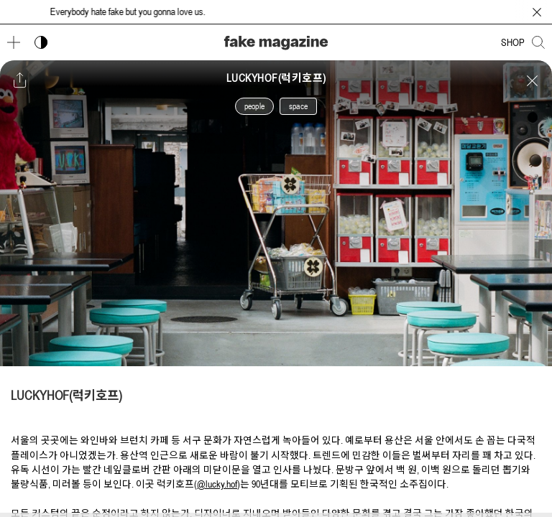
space (298, 106)
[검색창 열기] (538, 42)
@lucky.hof (217, 484)
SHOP (513, 42)
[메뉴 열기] (13, 42)
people (254, 106)
